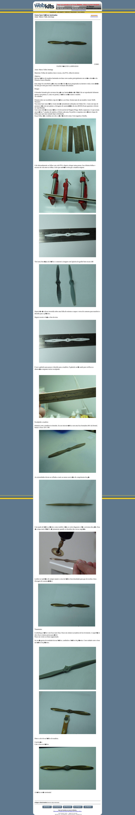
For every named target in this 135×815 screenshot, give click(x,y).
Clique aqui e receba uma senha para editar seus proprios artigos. (67, 811)
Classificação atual (94, 16)
